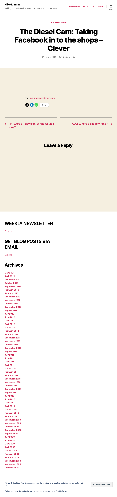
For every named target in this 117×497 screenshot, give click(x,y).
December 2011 (12, 338)
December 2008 (13, 461)
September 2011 (13, 348)
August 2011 (11, 351)
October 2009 (12, 426)
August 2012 (11, 310)
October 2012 (11, 303)
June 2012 (10, 317)
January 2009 (12, 457)
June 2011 (10, 358)
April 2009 (10, 447)
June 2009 (10, 440)
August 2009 (11, 433)
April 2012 (10, 324)
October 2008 (12, 467)
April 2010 (10, 406)
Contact (99, 6)
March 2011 (10, 368)
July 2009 (10, 437)
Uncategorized (58, 23)
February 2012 (12, 331)
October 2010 (11, 385)
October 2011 (11, 344)
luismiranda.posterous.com (42, 97)
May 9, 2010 (50, 57)
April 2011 (9, 365)
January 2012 (11, 334)
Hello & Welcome (77, 6)
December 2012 (12, 297)
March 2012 (10, 327)
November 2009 (13, 423)
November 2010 (13, 382)
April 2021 (10, 276)
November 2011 (12, 341)
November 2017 (12, 279)
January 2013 (11, 293)
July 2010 (9, 396)
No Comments (69, 57)
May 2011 (9, 361)
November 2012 (12, 300)
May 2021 (9, 273)
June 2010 (10, 399)
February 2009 (12, 454)
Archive (90, 6)
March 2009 (11, 450)
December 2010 (13, 379)
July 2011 (9, 355)
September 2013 (13, 286)
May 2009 (10, 444)
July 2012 (9, 314)
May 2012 (9, 320)
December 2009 (13, 420)
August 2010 (11, 392)
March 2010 (10, 409)
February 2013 (12, 290)
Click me (8, 231)
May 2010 (9, 402)
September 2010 (13, 389)
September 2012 (13, 307)
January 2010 (11, 416)
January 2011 (11, 375)
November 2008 (13, 464)
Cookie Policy (61, 491)
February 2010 (12, 413)
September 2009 (13, 430)
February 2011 (12, 372)
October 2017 (11, 283)
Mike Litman (12, 4)
